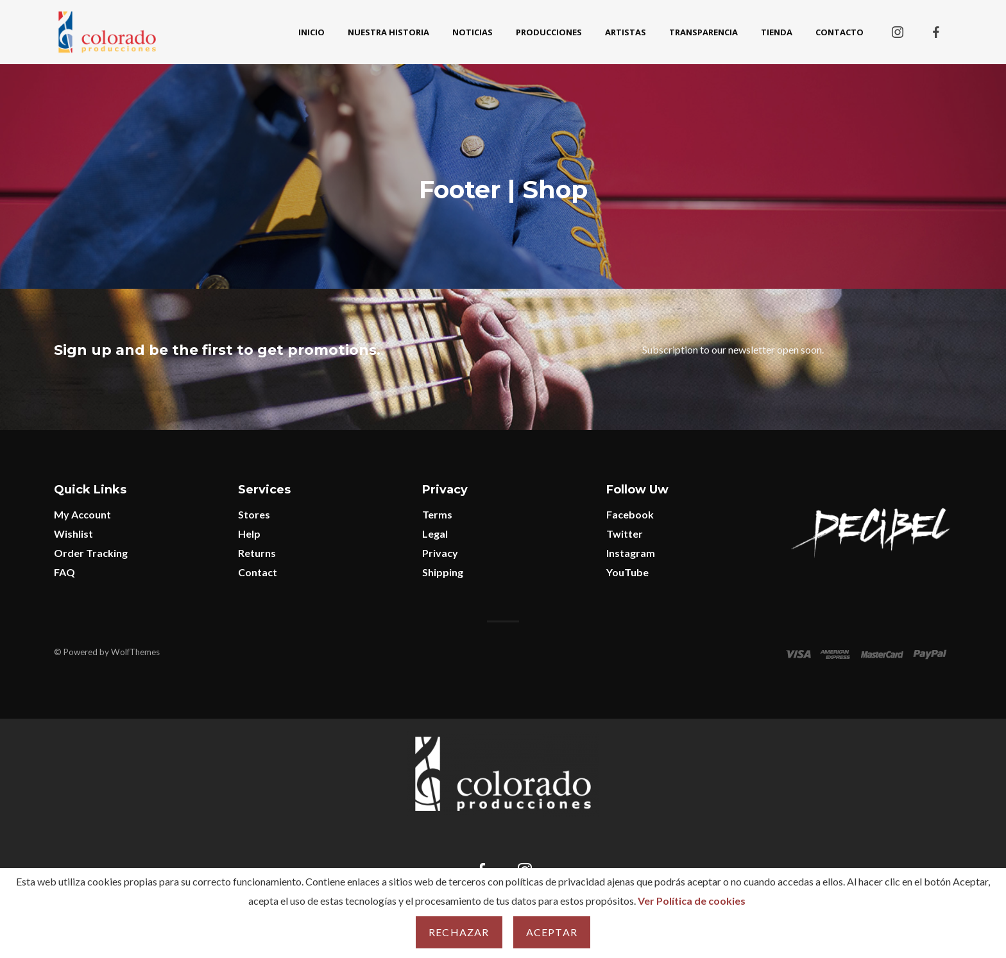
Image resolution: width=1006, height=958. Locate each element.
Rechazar (459, 932)
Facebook (630, 514)
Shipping (442, 572)
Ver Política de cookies (692, 900)
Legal (435, 533)
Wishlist (73, 533)
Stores (254, 514)
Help (249, 533)
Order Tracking (91, 553)
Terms (437, 514)
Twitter (624, 533)
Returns (257, 553)
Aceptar (551, 932)
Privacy (440, 553)
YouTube (627, 572)
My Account (82, 514)
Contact (257, 572)
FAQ (64, 572)
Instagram (630, 553)
